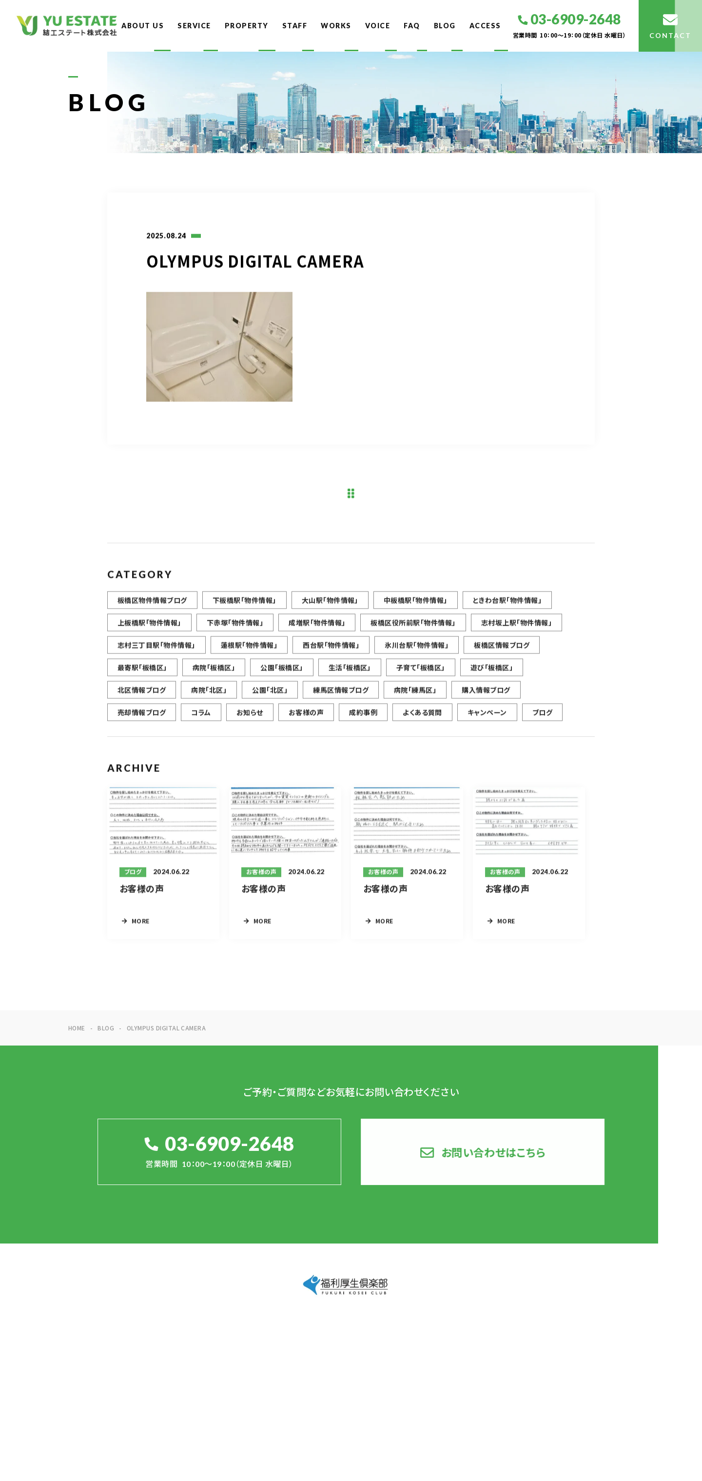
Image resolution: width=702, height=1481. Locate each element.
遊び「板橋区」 (491, 673)
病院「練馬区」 (415, 695)
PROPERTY (247, 25)
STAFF (295, 25)
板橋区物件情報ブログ (152, 606)
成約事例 (363, 718)
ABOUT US (142, 25)
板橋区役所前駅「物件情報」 (412, 628)
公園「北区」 (270, 695)
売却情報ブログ (141, 718)
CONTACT (607, 1353)
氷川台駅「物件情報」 (416, 650)
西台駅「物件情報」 (331, 650)
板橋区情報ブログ (501, 650)
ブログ (542, 718)
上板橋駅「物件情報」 (149, 628)
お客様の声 (306, 718)
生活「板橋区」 (350, 673)
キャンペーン (487, 718)
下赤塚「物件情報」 (235, 628)
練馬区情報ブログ (341, 695)
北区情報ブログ (141, 695)
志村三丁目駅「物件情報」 (156, 650)
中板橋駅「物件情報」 (416, 606)
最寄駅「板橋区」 (142, 673)
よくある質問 (422, 718)
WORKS (336, 25)
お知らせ (249, 718)
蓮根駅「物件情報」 (249, 650)
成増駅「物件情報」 (317, 628)
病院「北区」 (209, 695)
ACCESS (485, 25)
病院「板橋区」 (214, 673)
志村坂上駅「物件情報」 (516, 628)
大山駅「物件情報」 (330, 606)
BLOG (445, 25)
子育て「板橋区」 (420, 673)
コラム (201, 718)
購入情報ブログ (486, 695)
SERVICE (194, 25)
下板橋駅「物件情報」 (244, 606)
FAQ (412, 25)
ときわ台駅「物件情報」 (507, 606)
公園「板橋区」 (281, 673)
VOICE (377, 25)
